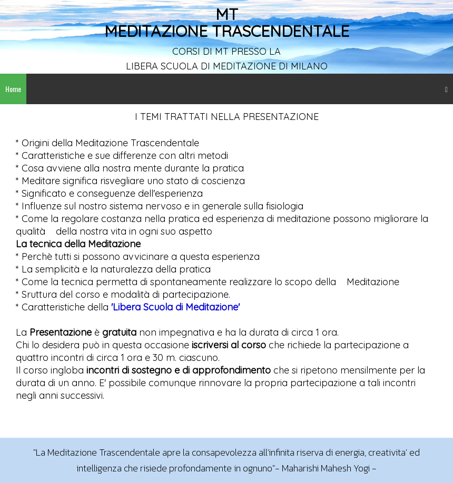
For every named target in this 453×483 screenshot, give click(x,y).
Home (13, 88)
